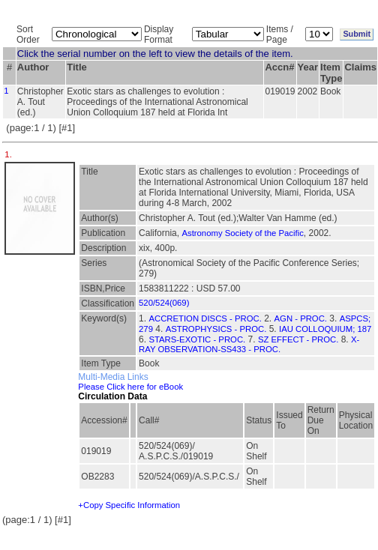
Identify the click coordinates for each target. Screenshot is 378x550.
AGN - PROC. (301, 318)
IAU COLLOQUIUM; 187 (325, 328)
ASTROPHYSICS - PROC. (216, 328)
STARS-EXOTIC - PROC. (196, 339)
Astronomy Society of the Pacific (242, 233)
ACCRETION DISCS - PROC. (204, 318)
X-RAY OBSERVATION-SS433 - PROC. (249, 344)
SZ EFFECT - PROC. (298, 339)
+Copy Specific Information (129, 505)
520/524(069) (164, 302)
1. (9, 154)
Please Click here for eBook (130, 386)
